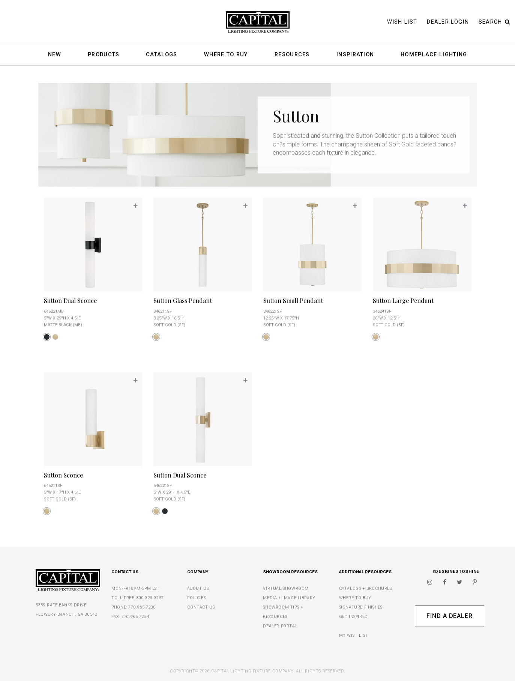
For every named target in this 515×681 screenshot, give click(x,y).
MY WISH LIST (353, 635)
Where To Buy (226, 55)
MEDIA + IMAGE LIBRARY (289, 597)
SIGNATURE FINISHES (361, 607)
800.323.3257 (150, 597)
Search (494, 22)
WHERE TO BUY (355, 597)
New (54, 55)
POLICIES (196, 597)
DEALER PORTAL (280, 626)
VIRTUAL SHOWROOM (286, 588)
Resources (292, 55)
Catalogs (161, 55)
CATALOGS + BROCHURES (365, 588)
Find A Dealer (449, 615)
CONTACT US (201, 607)
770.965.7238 (142, 607)
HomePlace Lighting (434, 55)
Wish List (402, 22)
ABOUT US (198, 588)
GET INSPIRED (353, 616)
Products (103, 55)
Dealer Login (448, 22)
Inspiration (355, 55)
